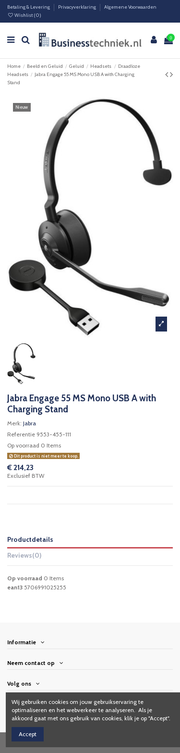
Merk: (14, 423)
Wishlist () (24, 15)
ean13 (15, 587)
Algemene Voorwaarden (130, 7)
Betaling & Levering (29, 7)
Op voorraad (23, 445)
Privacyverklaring (77, 7)
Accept (27, 734)
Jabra (29, 423)
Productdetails (30, 539)
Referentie (21, 434)
